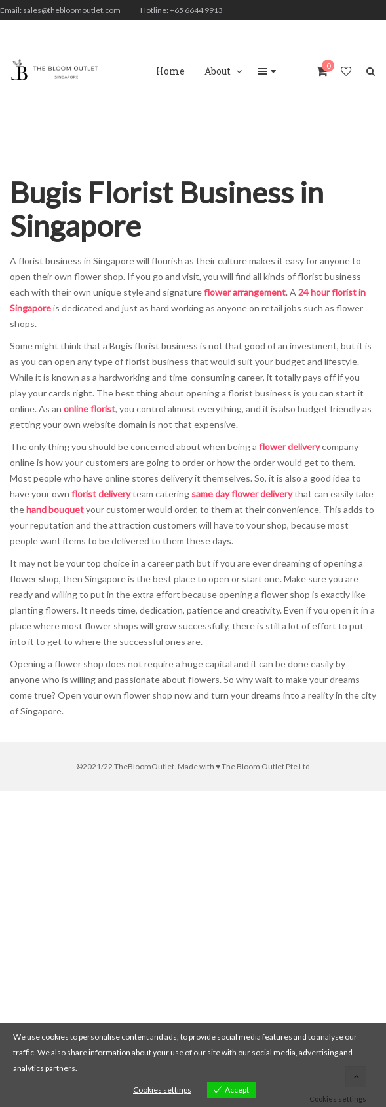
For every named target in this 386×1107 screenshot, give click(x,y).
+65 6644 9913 (196, 10)
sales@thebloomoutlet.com (72, 10)
